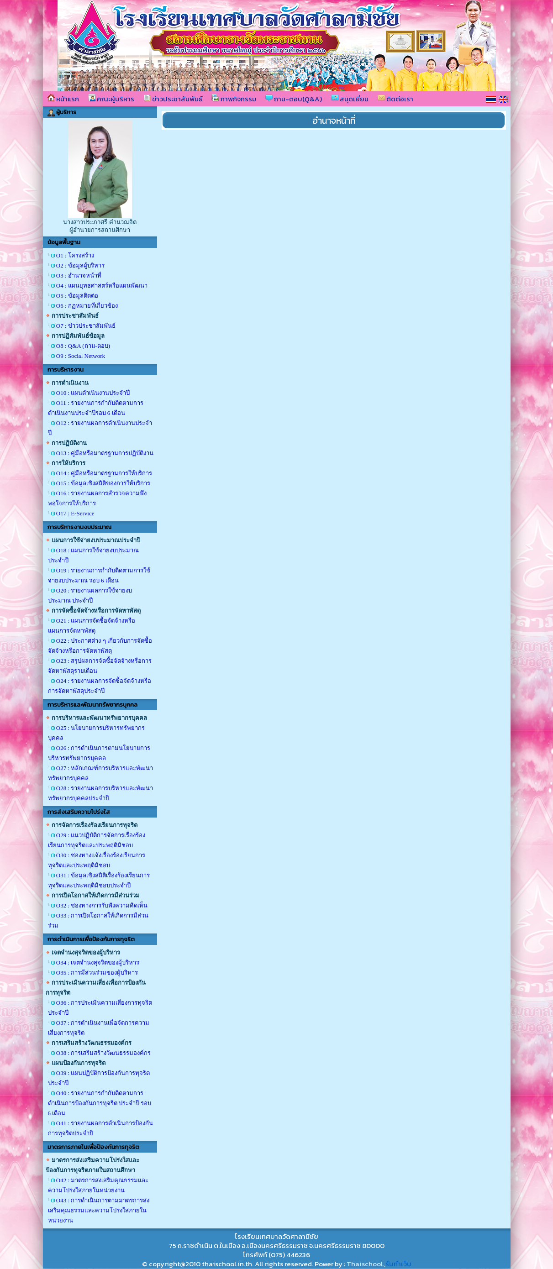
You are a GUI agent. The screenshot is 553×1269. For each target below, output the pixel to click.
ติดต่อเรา (395, 99)
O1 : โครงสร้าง (75, 255)
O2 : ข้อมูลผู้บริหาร (80, 265)
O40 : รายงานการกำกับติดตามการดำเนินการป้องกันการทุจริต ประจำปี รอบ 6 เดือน (100, 1103)
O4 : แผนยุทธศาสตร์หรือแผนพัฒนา (101, 285)
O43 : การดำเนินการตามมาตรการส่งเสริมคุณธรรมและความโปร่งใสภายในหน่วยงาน (99, 1210)
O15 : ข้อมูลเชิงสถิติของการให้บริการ (103, 483)
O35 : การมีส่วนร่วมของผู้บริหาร (97, 972)
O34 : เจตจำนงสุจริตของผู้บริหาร (98, 962)
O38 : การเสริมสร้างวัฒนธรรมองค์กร (103, 1052)
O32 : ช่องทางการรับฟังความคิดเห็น (102, 905)
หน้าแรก (63, 99)
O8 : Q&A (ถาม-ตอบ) (83, 345)
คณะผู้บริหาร (111, 99)
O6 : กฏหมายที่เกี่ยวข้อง (87, 305)
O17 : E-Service (75, 513)
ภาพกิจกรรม (233, 99)
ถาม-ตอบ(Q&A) (293, 99)
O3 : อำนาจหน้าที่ (78, 275)
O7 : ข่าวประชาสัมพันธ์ (86, 325)
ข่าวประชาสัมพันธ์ (172, 99)
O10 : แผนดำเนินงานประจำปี (93, 392)
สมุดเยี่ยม (350, 99)
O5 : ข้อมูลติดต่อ (77, 295)
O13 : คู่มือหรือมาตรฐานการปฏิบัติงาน (105, 453)
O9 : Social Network (80, 355)
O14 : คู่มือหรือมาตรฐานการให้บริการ (104, 473)
